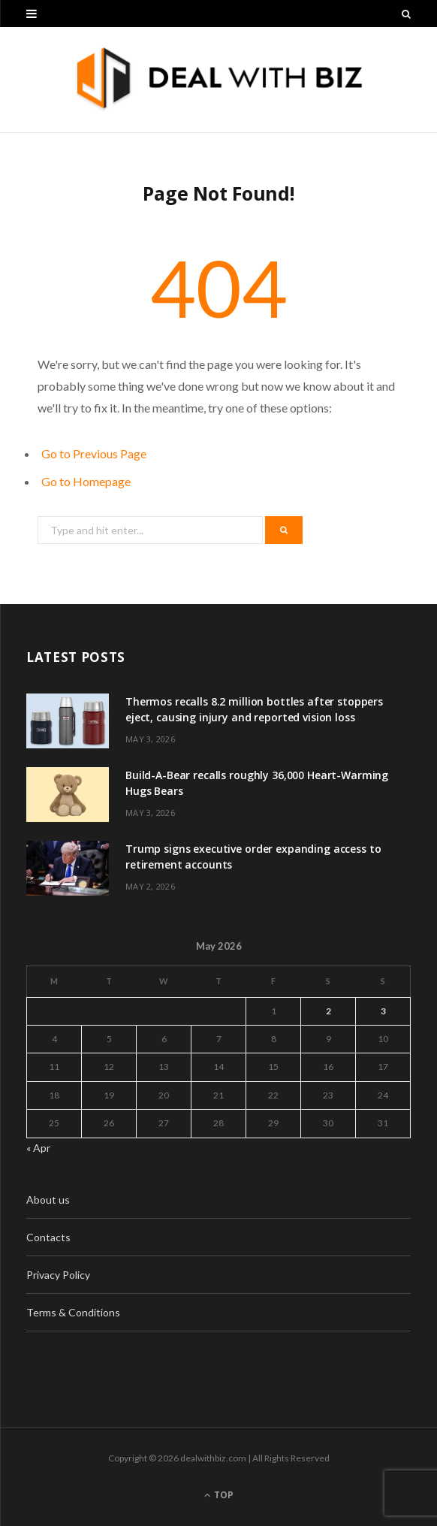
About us (48, 1199)
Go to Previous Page (93, 453)
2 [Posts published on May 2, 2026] (328, 1011)
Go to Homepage (86, 481)
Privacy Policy (58, 1274)
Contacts (48, 1237)
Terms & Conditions (73, 1312)
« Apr (38, 1147)
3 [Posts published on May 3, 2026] (383, 1011)
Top (219, 1494)
